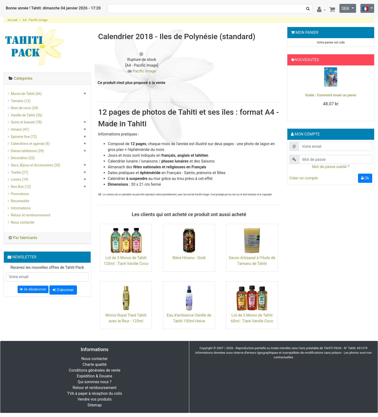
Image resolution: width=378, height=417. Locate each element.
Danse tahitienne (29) (27, 151)
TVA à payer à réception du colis (94, 393)
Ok (365, 178)
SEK (346, 8)
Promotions (20, 194)
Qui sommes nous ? (94, 382)
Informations (21, 208)
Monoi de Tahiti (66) (26, 94)
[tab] (47, 79)
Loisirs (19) (19, 179)
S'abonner (63, 290)
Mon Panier (307, 32)
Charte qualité (94, 364)
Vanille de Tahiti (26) (26, 115)
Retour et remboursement (30, 215)
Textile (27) (19, 172)
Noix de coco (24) (24, 108)
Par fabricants (25, 237)
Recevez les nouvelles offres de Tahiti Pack (47, 267)
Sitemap (95, 405)
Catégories (23, 78)
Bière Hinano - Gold (189, 257)
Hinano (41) (20, 129)
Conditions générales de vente (94, 370)
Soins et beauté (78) (26, 122)
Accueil (12, 20)
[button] (295, 92)
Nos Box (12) (21, 187)
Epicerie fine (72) (24, 137)
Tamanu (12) (21, 101)
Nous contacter (22, 222)
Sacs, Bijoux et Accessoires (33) (35, 165)
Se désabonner (33, 289)
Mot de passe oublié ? (330, 166)
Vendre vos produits (95, 399)
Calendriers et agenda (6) (30, 144)
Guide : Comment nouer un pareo (330, 95)
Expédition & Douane (94, 376)
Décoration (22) (23, 158)
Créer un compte (303, 178)
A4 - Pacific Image (35, 20)
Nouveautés (20, 201)
